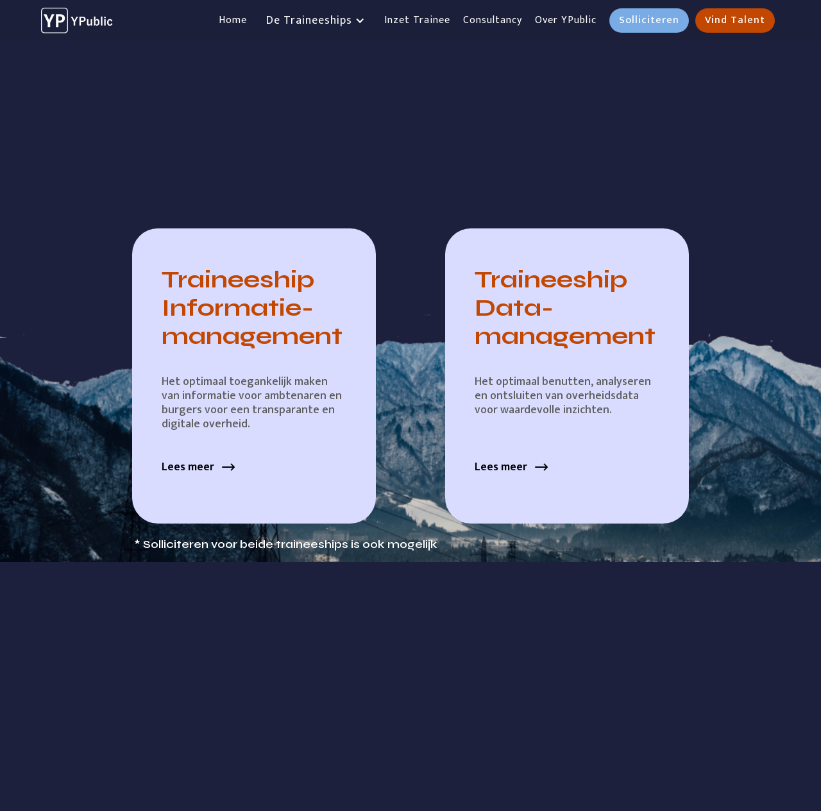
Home (233, 20)
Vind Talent (735, 20)
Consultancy (492, 20)
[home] (79, 20)
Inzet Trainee (417, 20)
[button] (315, 20)
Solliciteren (649, 20)
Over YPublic (566, 20)
